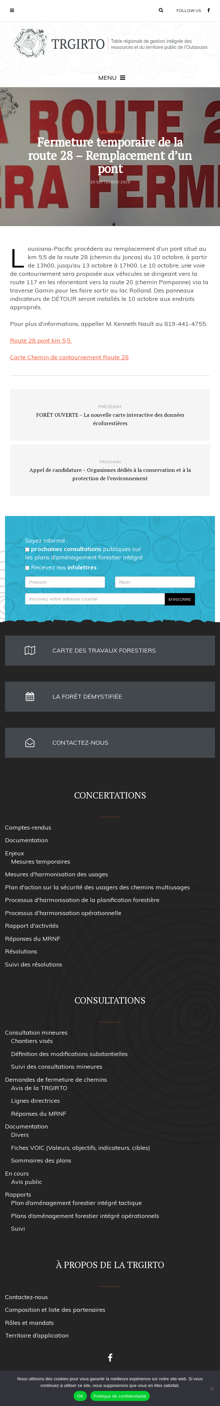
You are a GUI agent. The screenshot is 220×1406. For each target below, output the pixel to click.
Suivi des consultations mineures (56, 1066)
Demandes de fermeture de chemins (56, 1079)
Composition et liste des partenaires (55, 1309)
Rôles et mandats (29, 1323)
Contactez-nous (26, 1297)
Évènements (110, 132)
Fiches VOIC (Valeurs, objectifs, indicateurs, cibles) (80, 1148)
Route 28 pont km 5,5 (41, 340)
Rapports (18, 1194)
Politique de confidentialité (120, 1396)
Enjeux (14, 853)
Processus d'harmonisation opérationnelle (63, 913)
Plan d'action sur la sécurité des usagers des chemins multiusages (97, 887)
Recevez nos (61, 567)
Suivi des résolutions (33, 964)
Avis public (26, 1182)
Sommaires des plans (41, 1160)
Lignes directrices (35, 1100)
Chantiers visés (32, 1041)
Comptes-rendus (28, 827)
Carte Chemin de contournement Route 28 (69, 357)
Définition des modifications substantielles (69, 1054)
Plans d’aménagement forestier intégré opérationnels (85, 1216)
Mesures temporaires (40, 861)
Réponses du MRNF (32, 938)
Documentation (26, 840)
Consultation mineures (36, 1032)
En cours (17, 1173)
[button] (161, 10)
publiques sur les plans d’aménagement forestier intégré (84, 553)
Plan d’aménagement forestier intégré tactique (76, 1203)
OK (80, 1396)
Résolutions (21, 951)
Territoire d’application (37, 1335)
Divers (20, 1134)
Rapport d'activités (32, 925)
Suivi (18, 1228)
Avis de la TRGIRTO (39, 1088)
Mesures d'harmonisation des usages (56, 874)
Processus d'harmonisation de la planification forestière (82, 900)
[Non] (211, 1388)
